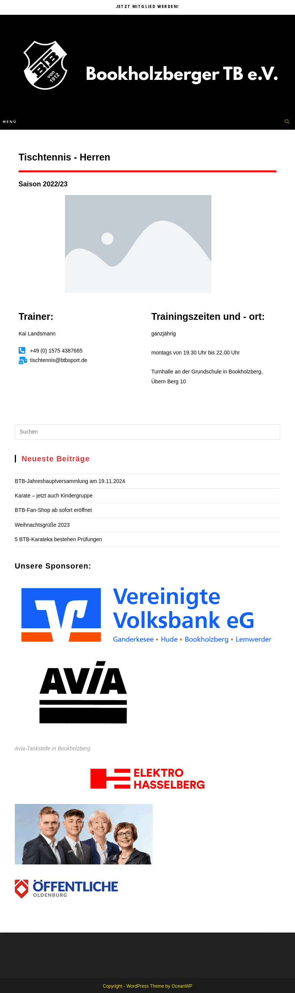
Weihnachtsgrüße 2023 (42, 525)
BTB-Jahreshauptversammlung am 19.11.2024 (70, 481)
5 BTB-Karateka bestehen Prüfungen (58, 539)
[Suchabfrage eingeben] (147, 432)
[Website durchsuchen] (287, 122)
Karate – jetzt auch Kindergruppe (54, 496)
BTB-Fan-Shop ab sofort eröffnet (53, 510)
